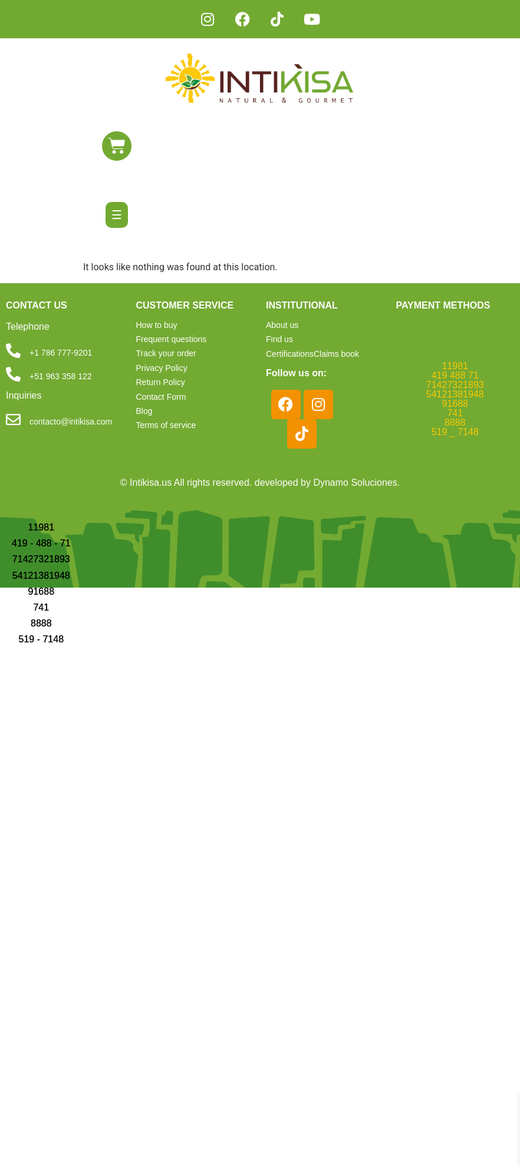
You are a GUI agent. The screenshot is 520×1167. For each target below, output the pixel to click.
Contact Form (161, 397)
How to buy (156, 325)
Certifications (290, 353)
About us (282, 325)
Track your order (166, 353)
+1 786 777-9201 (60, 352)
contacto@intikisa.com (70, 421)
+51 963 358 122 (60, 376)
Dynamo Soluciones (355, 482)
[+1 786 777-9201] (13, 350)
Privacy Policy (161, 368)
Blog (144, 411)
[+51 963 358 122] (13, 374)
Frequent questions (171, 339)
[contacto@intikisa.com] (13, 419)
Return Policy (160, 382)
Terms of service (166, 425)
